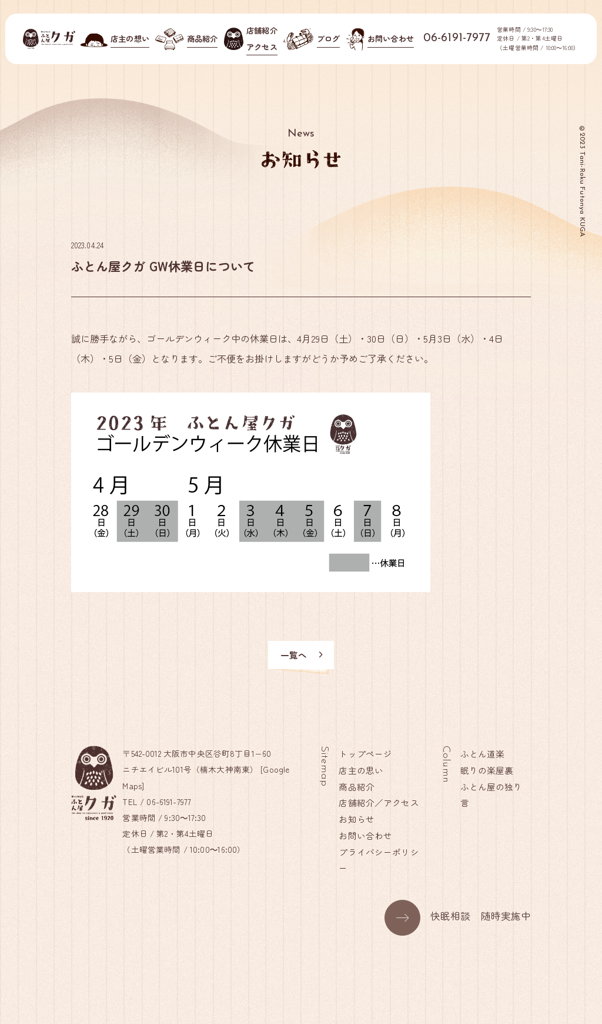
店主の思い (361, 770)
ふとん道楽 (482, 753)
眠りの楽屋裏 (487, 770)
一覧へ (302, 655)
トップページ (366, 753)
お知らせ (357, 819)
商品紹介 (357, 786)
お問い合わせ (366, 835)
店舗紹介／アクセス (379, 803)
